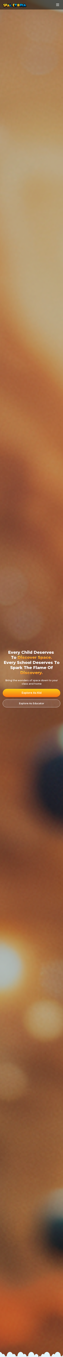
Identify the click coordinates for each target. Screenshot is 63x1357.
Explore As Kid (31, 692)
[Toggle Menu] (57, 4)
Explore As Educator (31, 703)
